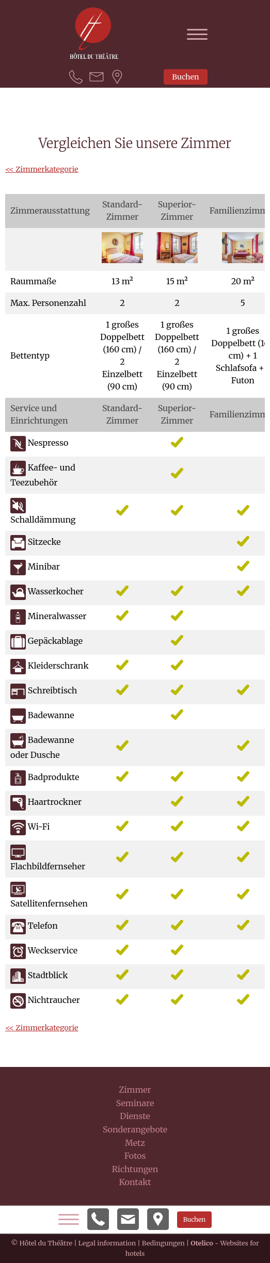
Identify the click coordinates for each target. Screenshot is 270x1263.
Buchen (185, 77)
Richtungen (135, 1169)
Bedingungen (163, 1243)
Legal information (107, 1243)
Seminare (135, 1103)
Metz (135, 1143)
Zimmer (135, 1089)
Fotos (135, 1156)
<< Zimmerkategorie (41, 169)
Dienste (135, 1116)
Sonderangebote (135, 1129)
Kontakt (135, 1182)
